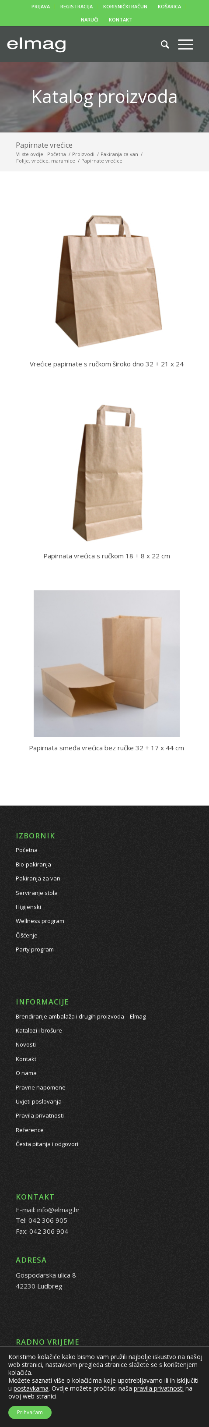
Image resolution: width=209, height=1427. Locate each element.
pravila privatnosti (159, 1388)
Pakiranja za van (38, 878)
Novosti (26, 1044)
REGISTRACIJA (76, 6)
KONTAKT (120, 19)
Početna (27, 850)
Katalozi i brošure (39, 1030)
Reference (30, 1130)
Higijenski (28, 907)
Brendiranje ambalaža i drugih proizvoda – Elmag (81, 1016)
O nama (26, 1073)
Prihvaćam (30, 1412)
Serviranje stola (37, 893)
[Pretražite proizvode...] (160, 44)
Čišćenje (27, 935)
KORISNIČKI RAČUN (125, 6)
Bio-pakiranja (33, 864)
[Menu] (181, 44)
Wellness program (40, 921)
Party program (35, 949)
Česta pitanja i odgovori (47, 1144)
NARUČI (89, 19)
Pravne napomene (41, 1087)
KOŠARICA (169, 6)
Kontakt (26, 1059)
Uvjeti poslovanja (39, 1101)
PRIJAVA (40, 6)
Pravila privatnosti (40, 1115)
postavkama (31, 1388)
